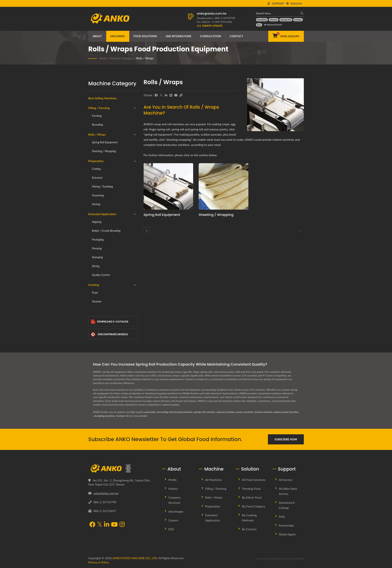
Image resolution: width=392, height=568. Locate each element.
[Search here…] (277, 13)
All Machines (213, 479)
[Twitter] (161, 95)
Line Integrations (178, 36)
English (296, 3)
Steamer (97, 301)
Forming (97, 115)
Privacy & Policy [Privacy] (98, 562)
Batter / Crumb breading (106, 230)
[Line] (170, 95)
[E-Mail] (175, 95)
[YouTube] (114, 524)
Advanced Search (273, 24)
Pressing (97, 248)
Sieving (96, 204)
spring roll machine (204, 411)
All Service (285, 479)
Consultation (210, 36)
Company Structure (174, 500)
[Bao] (259, 25)
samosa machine (225, 411)
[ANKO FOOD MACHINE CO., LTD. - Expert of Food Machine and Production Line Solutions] (110, 17)
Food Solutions (145, 36)
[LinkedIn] (166, 95)
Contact (236, 36)
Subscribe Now (286, 439)
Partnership (286, 525)
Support (278, 3)
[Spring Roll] (285, 20)
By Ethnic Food (252, 497)
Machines (117, 36)
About (97, 36)
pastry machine (244, 411)
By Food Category (253, 506)
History (173, 488)
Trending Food (251, 488)
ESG (171, 529)
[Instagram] (122, 524)
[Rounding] (147, 230)
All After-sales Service (288, 491)
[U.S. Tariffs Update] (210, 26)
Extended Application (102, 214)
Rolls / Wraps (145, 58)
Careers (173, 520)
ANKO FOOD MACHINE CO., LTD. (135, 558)
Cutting (96, 168)
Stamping (97, 257)
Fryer (95, 292)
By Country (249, 529)
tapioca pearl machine (286, 411)
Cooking (93, 284)
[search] (301, 13)
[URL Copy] (181, 95)
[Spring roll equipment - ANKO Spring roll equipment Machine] (168, 186)
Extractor (97, 177)
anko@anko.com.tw (211, 13)
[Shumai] (273, 20)
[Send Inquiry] (286, 36)
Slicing (95, 266)
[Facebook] (156, 95)
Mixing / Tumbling (102, 186)
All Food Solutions (254, 479)
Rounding (97, 124)
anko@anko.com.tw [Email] (106, 493)
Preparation (96, 161)
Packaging (98, 239)
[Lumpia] (298, 20)
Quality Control (101, 274)
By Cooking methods (249, 517)
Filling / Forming (99, 108)
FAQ (282, 516)
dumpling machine (104, 415)
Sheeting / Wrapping (104, 151)
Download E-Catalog (109, 321)
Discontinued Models (109, 334)
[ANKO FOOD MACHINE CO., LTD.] (122, 468)
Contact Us (122, 415)
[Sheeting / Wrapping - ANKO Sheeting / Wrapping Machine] (223, 186)
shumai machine (263, 411)
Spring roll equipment (105, 142)
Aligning (96, 221)
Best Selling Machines (102, 98)
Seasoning (98, 195)
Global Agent (287, 534)
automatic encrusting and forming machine (168, 411)
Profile (172, 479)
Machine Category (121, 58)
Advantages (176, 511)
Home (103, 58)
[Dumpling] (262, 20)
